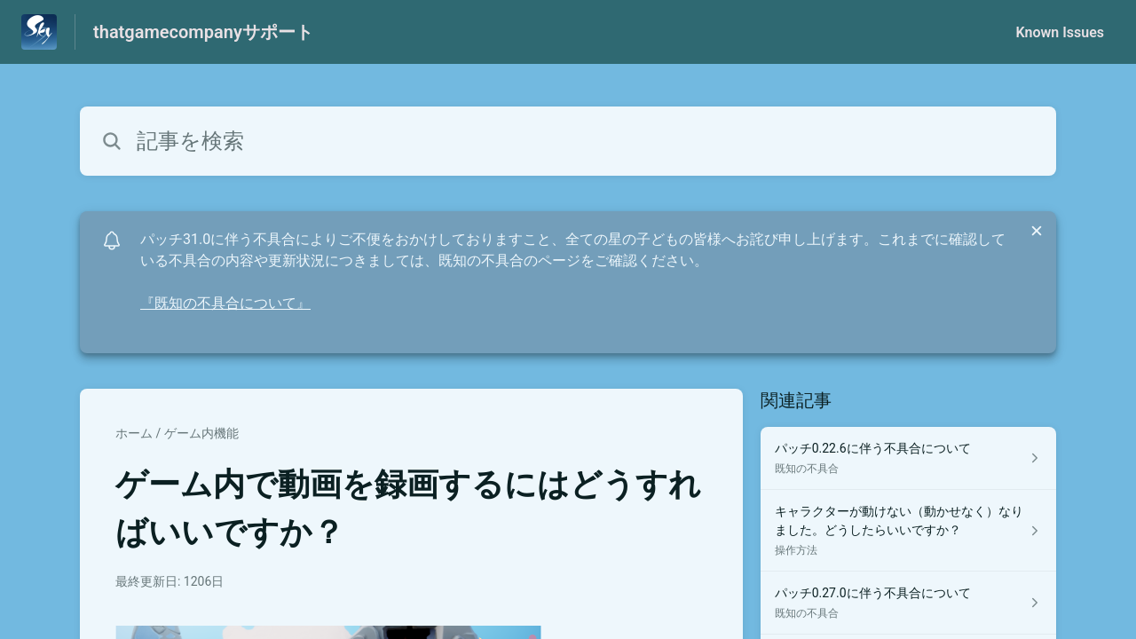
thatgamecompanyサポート (203, 32)
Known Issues (1059, 32)
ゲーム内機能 (201, 433)
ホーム (134, 433)
